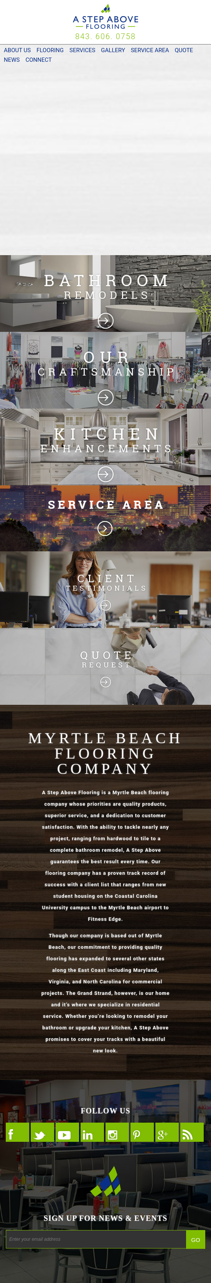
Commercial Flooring (105, 207)
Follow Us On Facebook (17, 1132)
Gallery (113, 50)
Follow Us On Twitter (42, 1132)
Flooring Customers (105, 589)
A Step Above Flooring (105, 16)
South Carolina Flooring (105, 518)
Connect (38, 59)
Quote (184, 50)
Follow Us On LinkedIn (92, 1132)
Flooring (50, 50)
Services (82, 50)
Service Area (150, 50)
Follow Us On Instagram (117, 1132)
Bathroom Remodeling (105, 293)
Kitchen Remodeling (105, 447)
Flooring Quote (105, 666)
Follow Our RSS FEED (192, 1132)
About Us (17, 50)
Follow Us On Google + (167, 1132)
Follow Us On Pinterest (142, 1132)
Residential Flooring (105, 111)
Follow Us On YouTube (67, 1132)
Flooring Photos (105, 370)
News (12, 59)
